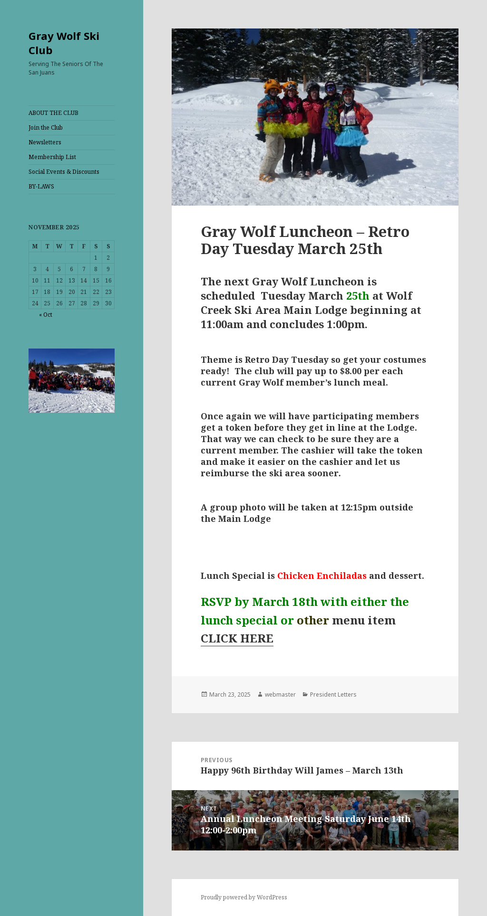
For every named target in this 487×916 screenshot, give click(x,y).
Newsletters (45, 142)
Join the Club (46, 127)
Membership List (52, 157)
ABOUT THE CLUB (53, 113)
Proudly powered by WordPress (244, 897)
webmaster (280, 694)
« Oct (45, 315)
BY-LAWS (41, 186)
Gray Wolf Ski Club (64, 42)
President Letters (333, 694)
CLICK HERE (237, 638)
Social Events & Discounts (64, 172)
